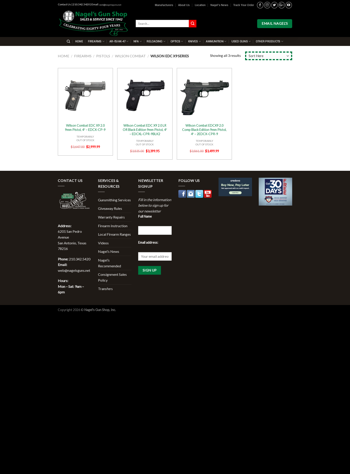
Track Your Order (243, 5)
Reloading (156, 41)
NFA (137, 41)
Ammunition (216, 41)
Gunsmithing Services (114, 200)
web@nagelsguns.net (110, 4)
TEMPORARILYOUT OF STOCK (85, 138)
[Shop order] (268, 56)
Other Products (269, 41)
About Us (184, 5)
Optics (177, 41)
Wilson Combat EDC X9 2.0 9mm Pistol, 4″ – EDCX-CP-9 (85, 128)
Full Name (145, 216)
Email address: (148, 242)
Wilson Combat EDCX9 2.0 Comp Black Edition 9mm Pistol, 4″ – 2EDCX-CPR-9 (204, 130)
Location (200, 5)
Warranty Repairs (111, 217)
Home (79, 41)
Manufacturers (164, 5)
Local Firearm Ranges (114, 234)
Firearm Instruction (112, 226)
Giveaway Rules (110, 208)
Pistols (103, 56)
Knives (194, 41)
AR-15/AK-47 (118, 41)
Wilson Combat (130, 56)
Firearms (96, 41)
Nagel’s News (219, 5)
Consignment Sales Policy (112, 277)
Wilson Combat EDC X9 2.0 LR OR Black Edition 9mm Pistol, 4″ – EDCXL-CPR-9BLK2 (145, 130)
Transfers (105, 288)
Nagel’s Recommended (109, 263)
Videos (103, 243)
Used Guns (241, 41)
